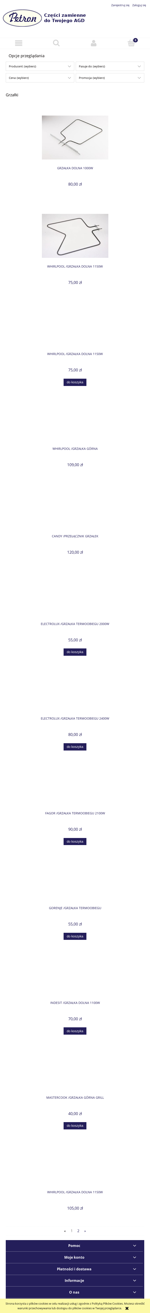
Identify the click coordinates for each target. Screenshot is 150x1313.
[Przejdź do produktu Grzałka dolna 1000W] (75, 138)
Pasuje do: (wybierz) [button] (92, 66)
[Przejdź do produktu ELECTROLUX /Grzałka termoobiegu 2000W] (75, 598)
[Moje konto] (94, 43)
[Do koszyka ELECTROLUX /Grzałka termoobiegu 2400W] (75, 747)
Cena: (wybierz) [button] (19, 78)
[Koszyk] (131, 43)
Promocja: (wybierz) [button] (92, 78)
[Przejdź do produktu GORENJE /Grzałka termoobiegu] (75, 882)
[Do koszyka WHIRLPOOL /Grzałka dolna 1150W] (75, 382)
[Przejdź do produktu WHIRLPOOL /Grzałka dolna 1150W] (75, 236)
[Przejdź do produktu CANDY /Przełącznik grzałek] (75, 511)
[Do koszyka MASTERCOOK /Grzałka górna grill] (75, 1125)
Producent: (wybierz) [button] (22, 66)
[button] (19, 43)
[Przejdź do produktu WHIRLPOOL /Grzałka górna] (75, 423)
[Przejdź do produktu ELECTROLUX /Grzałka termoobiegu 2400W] (75, 693)
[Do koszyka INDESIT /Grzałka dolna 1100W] (75, 1031)
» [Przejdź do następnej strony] (85, 1230)
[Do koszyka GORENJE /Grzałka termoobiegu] (75, 936)
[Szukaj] (56, 43)
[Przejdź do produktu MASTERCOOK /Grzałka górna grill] (75, 1072)
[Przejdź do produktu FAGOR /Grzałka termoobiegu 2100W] (75, 788)
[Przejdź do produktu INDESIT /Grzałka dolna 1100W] (75, 977)
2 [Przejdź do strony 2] (78, 1230)
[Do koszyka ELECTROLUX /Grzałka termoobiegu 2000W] (75, 652)
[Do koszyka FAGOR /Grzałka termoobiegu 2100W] (75, 841)
